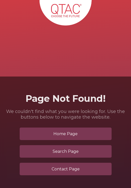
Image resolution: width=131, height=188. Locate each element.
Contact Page (66, 169)
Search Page (66, 151)
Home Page (65, 133)
